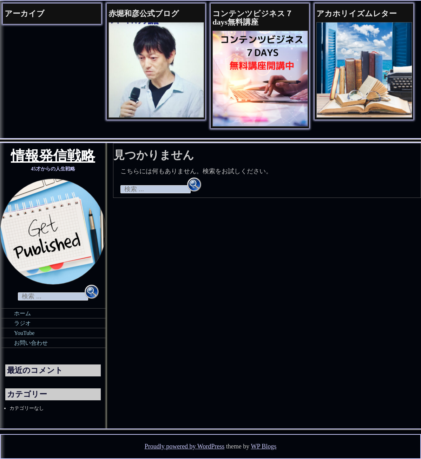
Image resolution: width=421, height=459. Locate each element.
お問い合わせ (31, 343)
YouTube (24, 333)
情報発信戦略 (53, 157)
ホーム (22, 313)
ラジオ (22, 323)
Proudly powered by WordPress (185, 446)
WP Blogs (264, 446)
